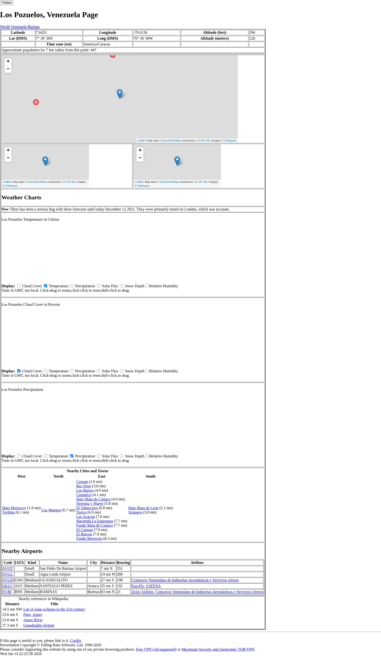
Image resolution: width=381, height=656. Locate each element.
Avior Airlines (142, 592)
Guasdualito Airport (38, 625)
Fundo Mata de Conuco (94, 525)
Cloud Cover (32, 286)
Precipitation (85, 286)
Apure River (33, 620)
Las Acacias (85, 517)
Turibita (8, 512)
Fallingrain (230, 140)
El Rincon (84, 534)
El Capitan (84, 530)
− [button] (8, 69)
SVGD (8, 580)
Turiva (81, 512)
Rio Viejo (83, 486)
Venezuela (19, 27)
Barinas (34, 27)
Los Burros (85, 490)
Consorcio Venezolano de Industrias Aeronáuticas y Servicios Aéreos (185, 580)
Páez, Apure (32, 614)
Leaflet (141, 140)
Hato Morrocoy (14, 508)
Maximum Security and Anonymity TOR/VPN (218, 649)
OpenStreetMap (171, 140)
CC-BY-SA (203, 140)
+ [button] (8, 61)
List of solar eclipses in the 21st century (54, 609)
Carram (82, 482)
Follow (6, 2)
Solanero (135, 512)
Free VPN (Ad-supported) (156, 649)
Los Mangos (51, 510)
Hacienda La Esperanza (94, 521)
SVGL (8, 574)
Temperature (59, 286)
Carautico (83, 495)
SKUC (8, 586)
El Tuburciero (87, 508)
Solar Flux (110, 286)
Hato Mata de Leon (143, 508)
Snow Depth (134, 286)
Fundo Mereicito (89, 538)
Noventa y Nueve (90, 503)
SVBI (7, 592)
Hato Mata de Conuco (93, 499)
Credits (75, 641)
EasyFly (137, 586)
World (5, 27)
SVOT (8, 568)
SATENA (153, 586)
